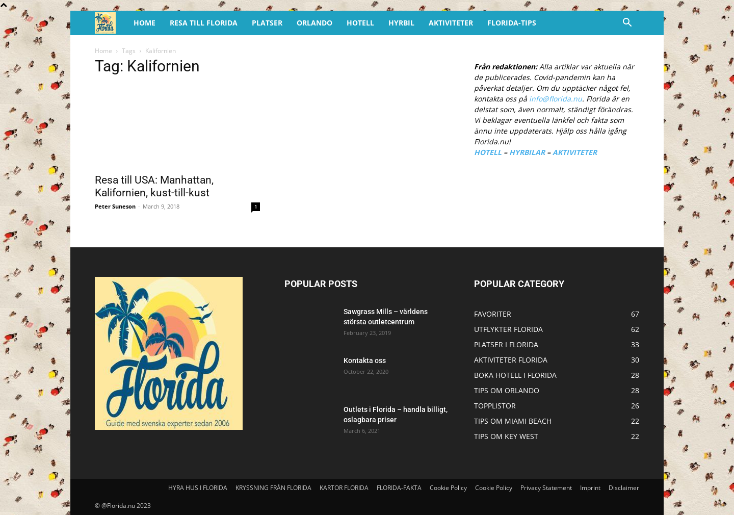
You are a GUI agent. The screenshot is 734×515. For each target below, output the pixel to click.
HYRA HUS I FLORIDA (197, 487)
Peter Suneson (115, 206)
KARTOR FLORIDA (344, 487)
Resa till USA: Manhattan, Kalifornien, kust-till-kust (154, 186)
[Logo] (110, 23)
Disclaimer (624, 487)
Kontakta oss (365, 360)
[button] (627, 24)
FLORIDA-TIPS (511, 23)
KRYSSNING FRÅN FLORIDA (273, 487)
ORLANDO (314, 23)
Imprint (590, 487)
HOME (144, 23)
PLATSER (267, 23)
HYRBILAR (527, 152)
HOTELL (360, 23)
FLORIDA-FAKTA (399, 487)
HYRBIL (401, 23)
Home (103, 50)
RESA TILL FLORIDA (204, 23)
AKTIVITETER (451, 23)
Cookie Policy (448, 487)
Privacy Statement (546, 487)
